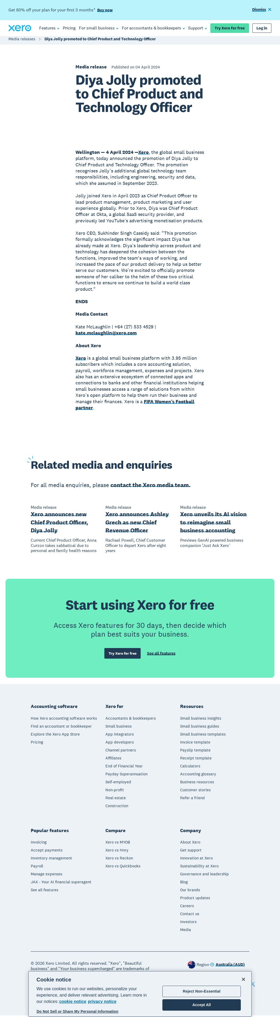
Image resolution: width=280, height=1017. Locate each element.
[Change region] (227, 966)
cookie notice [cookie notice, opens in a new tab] (72, 1001)
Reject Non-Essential (201, 991)
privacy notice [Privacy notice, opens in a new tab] (102, 1001)
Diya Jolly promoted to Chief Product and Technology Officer (100, 41)
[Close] (243, 979)
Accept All (201, 1005)
